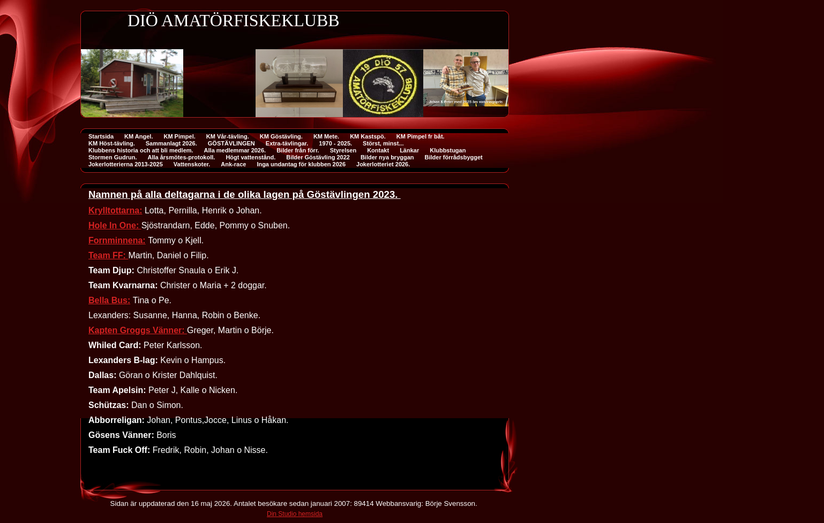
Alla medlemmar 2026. (235, 150)
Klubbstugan (448, 150)
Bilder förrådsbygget (454, 157)
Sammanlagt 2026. (171, 143)
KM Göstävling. (281, 136)
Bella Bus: (109, 300)
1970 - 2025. (335, 143)
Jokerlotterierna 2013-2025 (125, 164)
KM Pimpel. (179, 136)
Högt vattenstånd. (250, 157)
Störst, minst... (383, 143)
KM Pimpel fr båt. (420, 136)
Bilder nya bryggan (387, 157)
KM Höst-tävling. (111, 143)
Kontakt (378, 150)
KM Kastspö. (368, 136)
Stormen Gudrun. (112, 157)
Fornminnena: (117, 240)
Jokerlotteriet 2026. (383, 164)
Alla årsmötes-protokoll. (181, 157)
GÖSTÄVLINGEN (231, 143)
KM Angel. (138, 136)
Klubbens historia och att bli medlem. (140, 150)
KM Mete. (326, 136)
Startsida (101, 136)
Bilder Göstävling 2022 (318, 157)
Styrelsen (343, 150)
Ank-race (233, 164)
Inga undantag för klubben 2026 (301, 164)
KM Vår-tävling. (227, 136)
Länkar (409, 150)
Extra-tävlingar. (287, 143)
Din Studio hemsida (295, 514)
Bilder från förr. (297, 150)
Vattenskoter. (192, 164)
